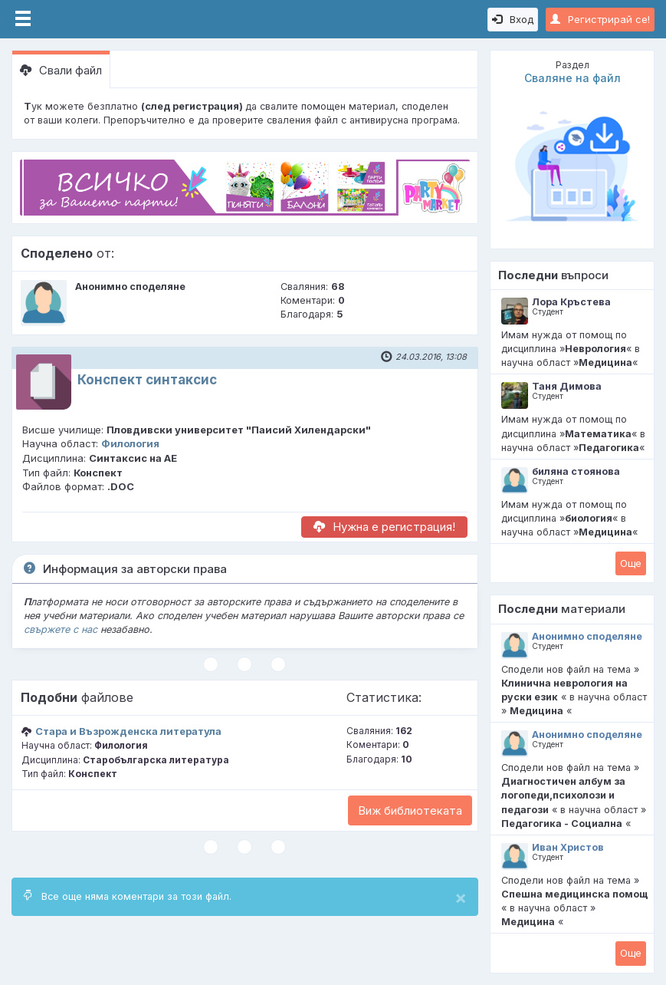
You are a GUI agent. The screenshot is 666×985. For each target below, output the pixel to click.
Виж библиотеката (410, 810)
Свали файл (61, 70)
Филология (130, 443)
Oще (630, 563)
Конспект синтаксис (147, 379)
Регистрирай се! (600, 19)
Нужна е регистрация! (384, 526)
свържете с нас (60, 629)
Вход (512, 19)
